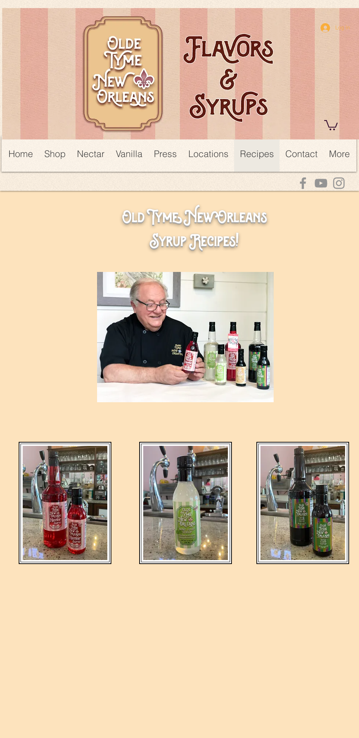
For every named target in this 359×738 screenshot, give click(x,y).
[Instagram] (339, 183)
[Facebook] (303, 183)
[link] (331, 124)
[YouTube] (321, 183)
